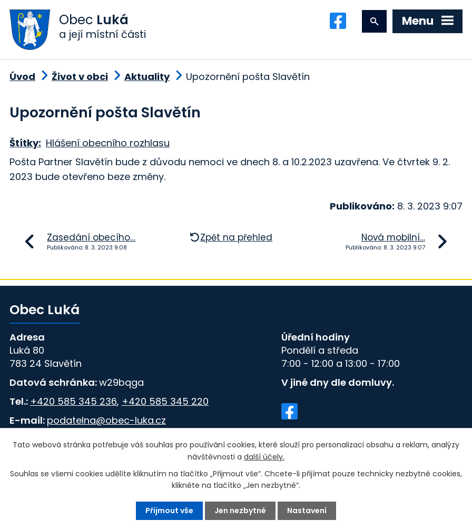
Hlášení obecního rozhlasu (108, 142)
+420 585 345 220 (165, 401)
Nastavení (307, 510)
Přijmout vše (169, 510)
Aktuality (147, 76)
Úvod (22, 76)
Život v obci (80, 76)
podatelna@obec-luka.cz (106, 420)
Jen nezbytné (240, 510)
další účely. (264, 456)
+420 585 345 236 (73, 401)
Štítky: (25, 142)
